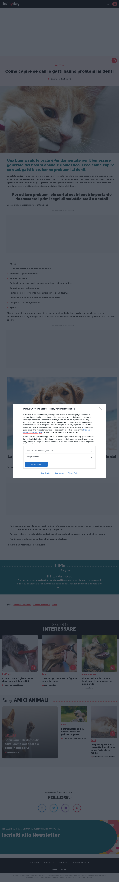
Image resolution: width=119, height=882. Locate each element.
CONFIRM (36, 464)
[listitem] (59, 450)
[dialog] (59, 441)
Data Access (59, 473)
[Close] (101, 409)
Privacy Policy (73, 473)
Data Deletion (46, 473)
